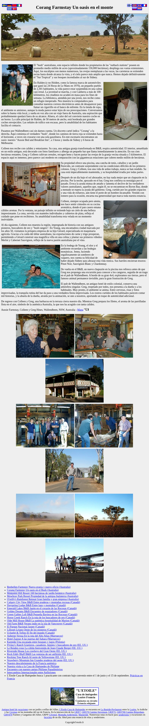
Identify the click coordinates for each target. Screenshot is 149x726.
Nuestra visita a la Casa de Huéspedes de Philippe (33, 666)
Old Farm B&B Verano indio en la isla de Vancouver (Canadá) (39, 623)
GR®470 (8, 714)
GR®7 (77, 712)
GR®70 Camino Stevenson (94, 712)
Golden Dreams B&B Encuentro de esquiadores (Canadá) (37, 611)
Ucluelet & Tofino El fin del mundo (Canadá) (31, 632)
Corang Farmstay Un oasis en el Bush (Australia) (32, 590)
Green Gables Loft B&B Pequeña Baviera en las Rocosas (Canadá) (42, 614)
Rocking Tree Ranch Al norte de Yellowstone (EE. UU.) (36, 657)
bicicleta (48, 717)
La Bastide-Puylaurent (111, 709)
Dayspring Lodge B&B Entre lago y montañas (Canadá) (36, 605)
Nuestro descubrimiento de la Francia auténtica (31, 663)
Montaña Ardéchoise (67, 714)
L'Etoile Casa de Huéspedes (72, 709)
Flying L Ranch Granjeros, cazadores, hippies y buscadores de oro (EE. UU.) (47, 645)
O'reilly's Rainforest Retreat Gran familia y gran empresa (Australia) (43, 599)
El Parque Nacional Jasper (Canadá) (26, 626)
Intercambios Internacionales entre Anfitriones (31, 672)
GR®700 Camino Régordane (130, 712)
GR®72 (112, 712)
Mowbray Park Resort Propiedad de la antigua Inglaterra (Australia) (42, 596)
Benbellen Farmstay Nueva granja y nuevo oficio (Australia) (38, 587)
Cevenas (13, 712)
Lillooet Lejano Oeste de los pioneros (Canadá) (32, 629)
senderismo (123, 714)
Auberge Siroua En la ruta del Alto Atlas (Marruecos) (35, 635)
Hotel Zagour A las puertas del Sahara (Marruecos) (33, 638)
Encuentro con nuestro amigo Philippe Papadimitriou (35, 669)
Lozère (133, 709)
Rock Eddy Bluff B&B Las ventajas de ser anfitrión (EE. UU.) (40, 654)
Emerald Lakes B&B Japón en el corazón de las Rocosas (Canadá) (42, 608)
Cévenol (53, 714)
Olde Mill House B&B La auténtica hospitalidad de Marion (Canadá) (43, 620)
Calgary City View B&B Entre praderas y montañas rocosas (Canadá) (43, 602)
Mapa (80, 309)
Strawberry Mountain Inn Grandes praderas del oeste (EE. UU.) (40, 660)
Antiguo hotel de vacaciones (15, 709)
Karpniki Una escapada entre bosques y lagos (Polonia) (36, 642)
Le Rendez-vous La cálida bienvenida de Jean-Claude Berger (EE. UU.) (44, 648)
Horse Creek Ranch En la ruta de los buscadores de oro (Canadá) (41, 617)
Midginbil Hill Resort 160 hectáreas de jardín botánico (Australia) (41, 593)
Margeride (83, 714)
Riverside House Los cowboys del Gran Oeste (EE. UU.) (37, 651)
